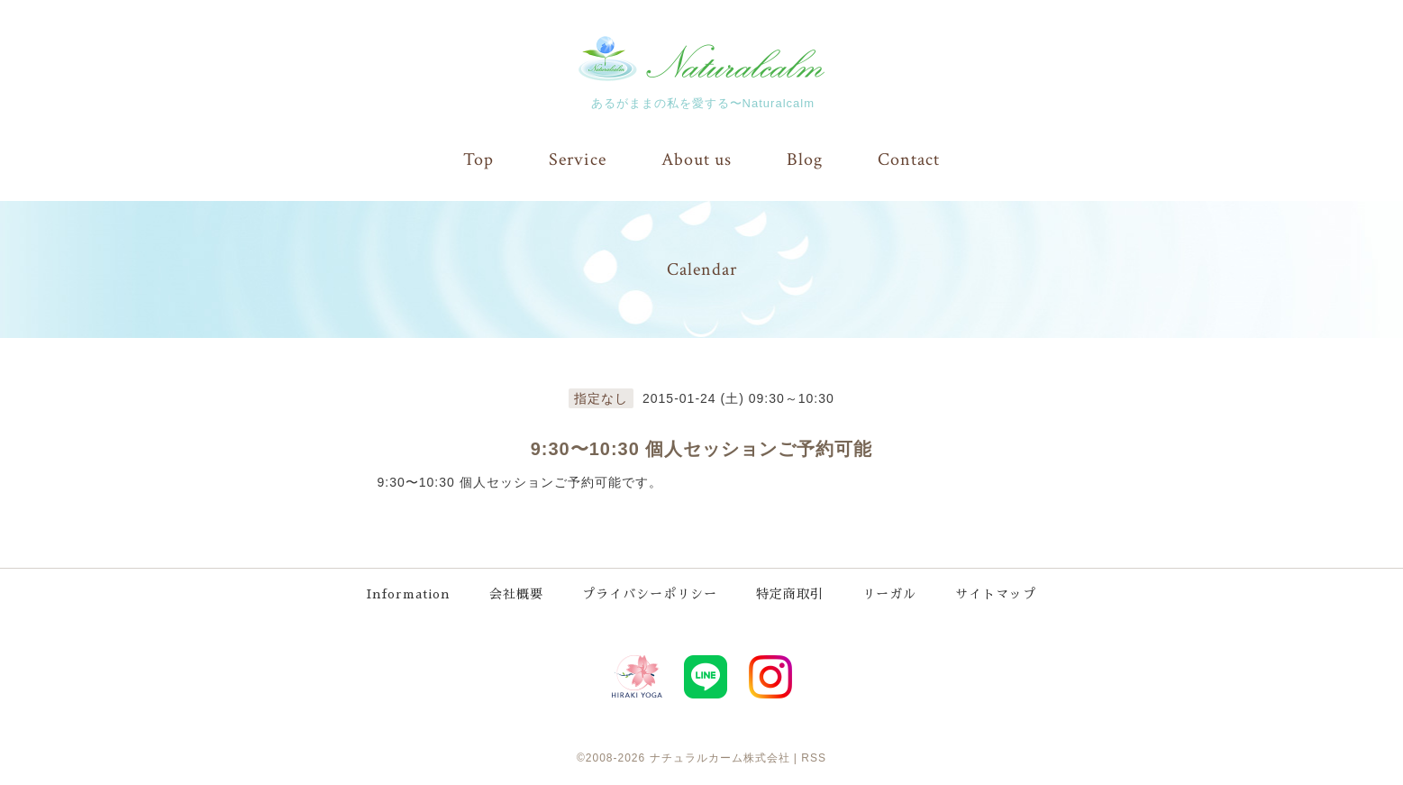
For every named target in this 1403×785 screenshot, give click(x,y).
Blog (805, 159)
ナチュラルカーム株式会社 (720, 758)
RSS (813, 758)
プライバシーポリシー (649, 594)
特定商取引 (790, 594)
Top (478, 159)
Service (577, 159)
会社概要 (516, 594)
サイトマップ (995, 594)
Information (409, 594)
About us (696, 159)
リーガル (889, 594)
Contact (909, 159)
